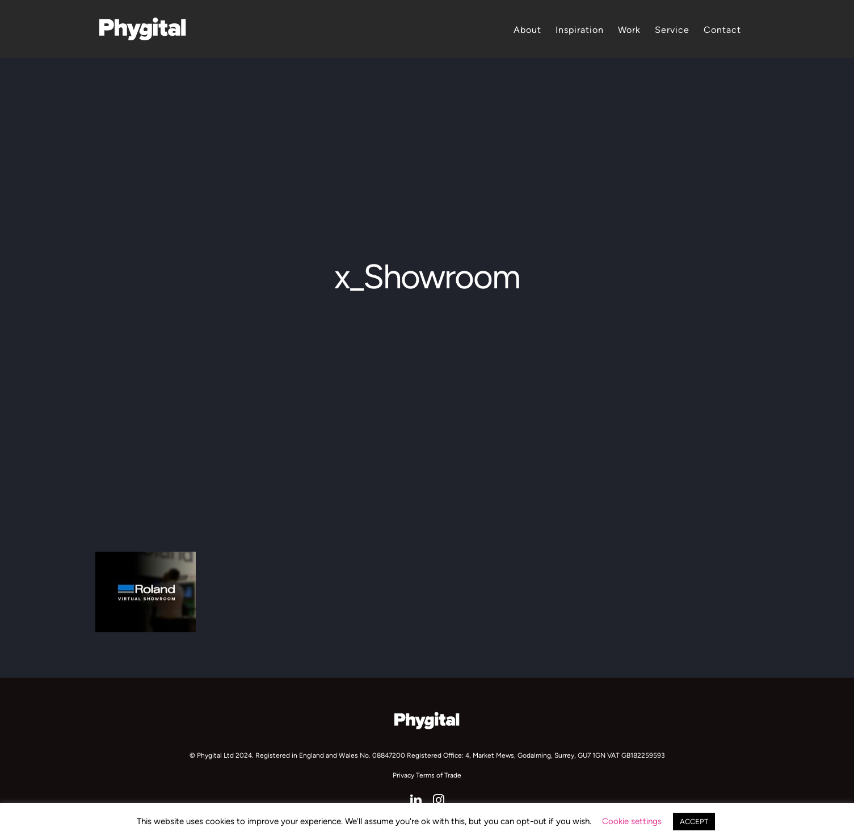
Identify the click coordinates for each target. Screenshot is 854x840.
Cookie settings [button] (632, 821)
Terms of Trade (438, 775)
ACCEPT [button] (694, 821)
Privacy (403, 775)
